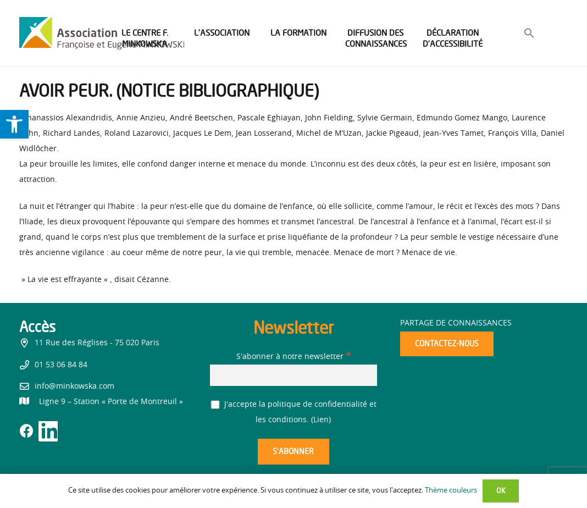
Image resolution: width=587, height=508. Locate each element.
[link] (14, 124)
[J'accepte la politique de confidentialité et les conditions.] (215, 405)
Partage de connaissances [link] (456, 323)
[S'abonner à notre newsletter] (294, 375)
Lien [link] (321, 420)
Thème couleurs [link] (451, 490)
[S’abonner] (293, 452)
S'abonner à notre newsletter (293, 357)
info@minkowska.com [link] (74, 386)
